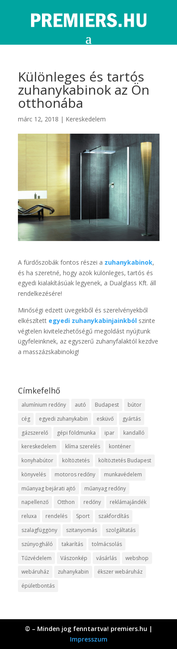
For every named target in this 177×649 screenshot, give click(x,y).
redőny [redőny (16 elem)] (92, 502)
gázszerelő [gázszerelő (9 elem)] (34, 432)
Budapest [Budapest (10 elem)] (107, 404)
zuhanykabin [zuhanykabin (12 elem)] (73, 571)
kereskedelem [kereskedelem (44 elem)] (38, 446)
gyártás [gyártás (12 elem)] (131, 418)
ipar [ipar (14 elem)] (109, 432)
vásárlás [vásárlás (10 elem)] (106, 558)
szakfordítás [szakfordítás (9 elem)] (113, 516)
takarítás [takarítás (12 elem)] (72, 544)
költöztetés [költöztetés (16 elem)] (76, 460)
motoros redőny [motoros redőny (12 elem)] (75, 474)
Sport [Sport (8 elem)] (83, 516)
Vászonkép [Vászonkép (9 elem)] (73, 558)
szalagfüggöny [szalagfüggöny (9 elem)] (39, 530)
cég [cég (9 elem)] (25, 418)
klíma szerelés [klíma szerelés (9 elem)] (82, 446)
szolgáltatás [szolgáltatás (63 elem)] (120, 530)
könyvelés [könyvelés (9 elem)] (33, 474)
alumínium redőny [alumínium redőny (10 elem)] (43, 404)
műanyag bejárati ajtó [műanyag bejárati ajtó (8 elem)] (48, 488)
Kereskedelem (86, 119)
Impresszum (89, 639)
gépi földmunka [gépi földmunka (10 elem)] (76, 432)
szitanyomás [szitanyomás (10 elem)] (81, 530)
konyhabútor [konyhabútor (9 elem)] (37, 460)
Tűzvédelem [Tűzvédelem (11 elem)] (36, 558)
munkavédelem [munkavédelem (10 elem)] (123, 474)
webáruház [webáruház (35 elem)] (35, 571)
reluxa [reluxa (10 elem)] (29, 516)
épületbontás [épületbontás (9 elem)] (38, 585)
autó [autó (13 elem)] (80, 404)
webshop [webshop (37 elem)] (137, 558)
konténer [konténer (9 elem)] (120, 446)
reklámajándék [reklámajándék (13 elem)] (128, 502)
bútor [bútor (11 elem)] (135, 404)
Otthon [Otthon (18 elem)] (66, 502)
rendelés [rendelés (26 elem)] (56, 516)
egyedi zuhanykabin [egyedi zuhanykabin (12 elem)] (63, 418)
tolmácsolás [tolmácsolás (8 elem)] (107, 544)
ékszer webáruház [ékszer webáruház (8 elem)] (119, 571)
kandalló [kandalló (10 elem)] (134, 432)
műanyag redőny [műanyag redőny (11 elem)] (105, 488)
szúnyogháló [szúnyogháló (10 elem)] (37, 544)
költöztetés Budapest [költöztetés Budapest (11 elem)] (124, 460)
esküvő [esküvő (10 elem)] (105, 418)
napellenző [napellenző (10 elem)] (35, 502)
